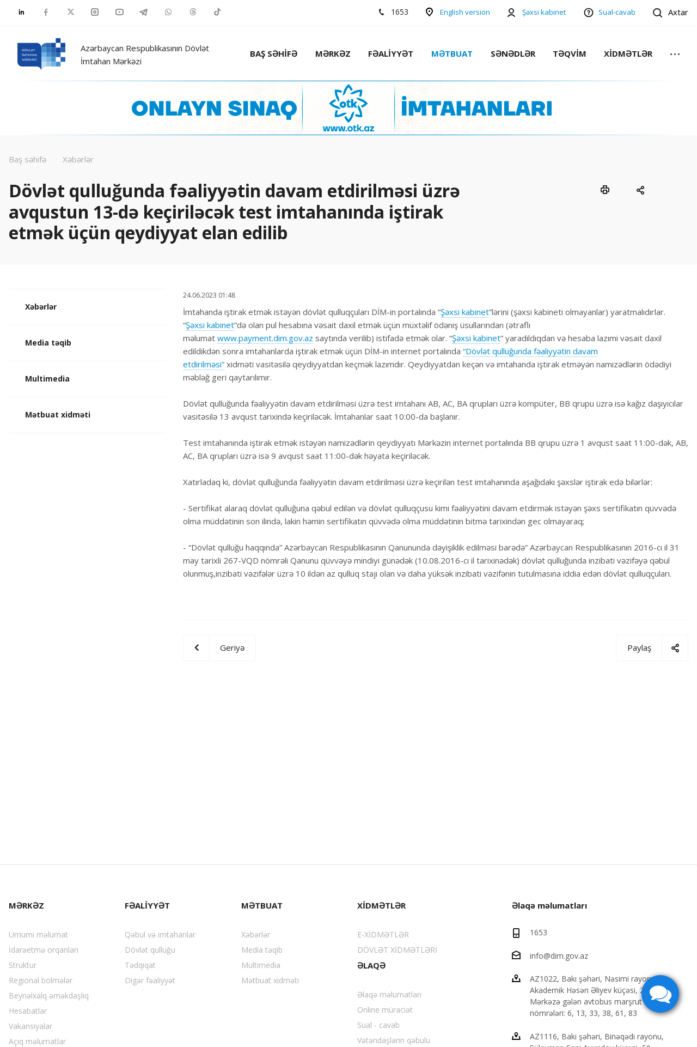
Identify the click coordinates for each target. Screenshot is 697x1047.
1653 (538, 932)
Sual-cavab (616, 12)
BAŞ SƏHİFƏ (273, 53)
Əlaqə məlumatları (389, 994)
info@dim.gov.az (559, 955)
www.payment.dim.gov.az (265, 337)
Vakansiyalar (30, 1026)
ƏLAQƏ (371, 965)
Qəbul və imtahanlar (160, 934)
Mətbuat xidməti (57, 414)
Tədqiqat (140, 965)
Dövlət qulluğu (150, 950)
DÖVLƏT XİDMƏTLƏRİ (397, 950)
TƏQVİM (569, 53)
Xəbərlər (41, 306)
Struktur (22, 965)
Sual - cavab (378, 1025)
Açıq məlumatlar (37, 1041)
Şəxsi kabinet (544, 12)
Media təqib (48, 342)
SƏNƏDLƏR (513, 53)
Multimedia (47, 378)
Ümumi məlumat (38, 934)
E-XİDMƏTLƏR (383, 934)
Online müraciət (385, 1009)
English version (465, 12)
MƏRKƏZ (333, 53)
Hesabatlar (28, 1011)
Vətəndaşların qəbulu (393, 1040)
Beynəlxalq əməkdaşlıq (49, 995)
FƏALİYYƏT (390, 53)
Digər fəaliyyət (150, 980)
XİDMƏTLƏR (628, 53)
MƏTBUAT (452, 53)
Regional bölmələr (40, 980)
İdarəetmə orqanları (43, 950)
